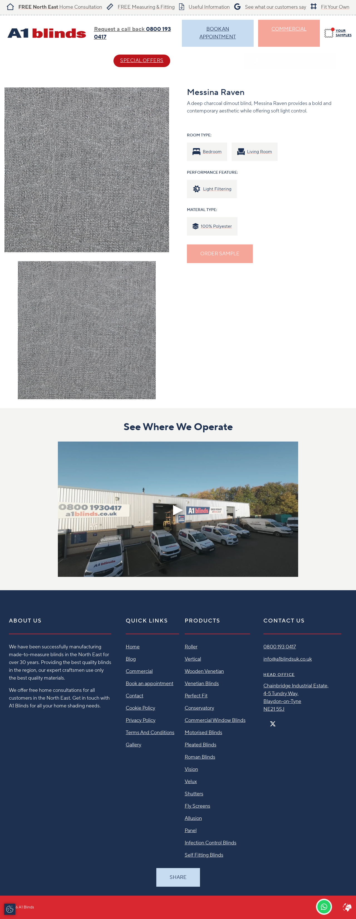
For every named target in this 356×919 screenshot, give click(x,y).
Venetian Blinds (202, 683)
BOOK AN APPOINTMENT (217, 33)
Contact (200, 60)
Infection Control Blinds (210, 843)
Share (178, 877)
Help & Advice (77, 60)
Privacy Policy (140, 720)
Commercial (288, 29)
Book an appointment (149, 683)
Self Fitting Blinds (204, 855)
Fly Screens (197, 806)
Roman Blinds (200, 757)
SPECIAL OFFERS (141, 60)
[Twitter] (273, 724)
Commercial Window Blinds (215, 720)
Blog (131, 659)
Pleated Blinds (200, 745)
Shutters (194, 794)
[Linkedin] (289, 721)
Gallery (133, 745)
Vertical (193, 659)
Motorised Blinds (203, 732)
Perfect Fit (196, 696)
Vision (191, 769)
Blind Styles (22, 60)
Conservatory (199, 708)
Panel (191, 830)
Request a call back (132, 33)
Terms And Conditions (150, 732)
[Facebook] (265, 721)
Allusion (193, 818)
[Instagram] (280, 721)
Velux (191, 781)
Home (133, 647)
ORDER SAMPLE (219, 254)
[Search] (346, 61)
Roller (191, 647)
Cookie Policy (140, 708)
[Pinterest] (284, 721)
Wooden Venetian (204, 671)
